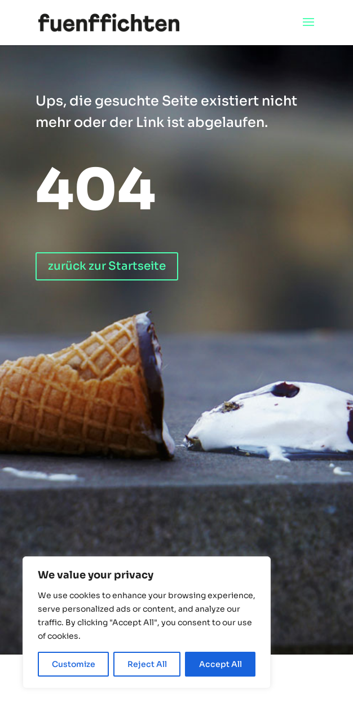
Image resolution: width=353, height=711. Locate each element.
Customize (73, 664)
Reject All (147, 664)
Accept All (220, 664)
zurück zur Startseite (107, 266)
